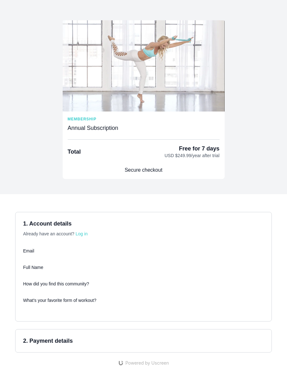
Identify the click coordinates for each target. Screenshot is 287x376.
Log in (82, 233)
